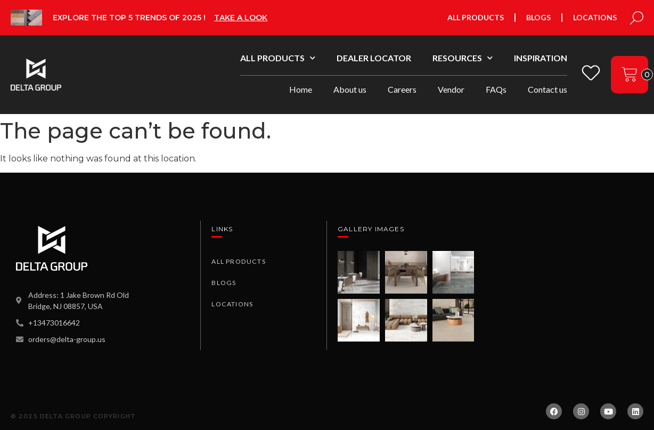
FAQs (496, 89)
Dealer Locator (374, 58)
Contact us (547, 89)
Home (300, 89)
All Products (475, 17)
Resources (462, 58)
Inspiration (540, 58)
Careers (402, 89)
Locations (595, 17)
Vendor (451, 89)
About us (349, 89)
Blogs (538, 17)
